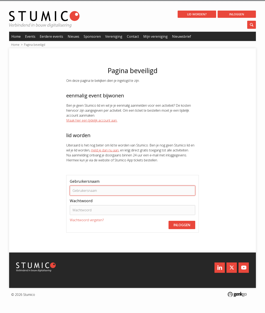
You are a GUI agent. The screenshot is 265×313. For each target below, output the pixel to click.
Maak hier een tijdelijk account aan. (91, 120)
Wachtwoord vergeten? (87, 220)
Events (30, 36)
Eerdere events (51, 36)
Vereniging (113, 36)
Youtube (243, 267)
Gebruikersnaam (85, 181)
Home (16, 36)
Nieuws (73, 36)
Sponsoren (92, 36)
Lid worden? (197, 14)
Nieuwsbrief (181, 36)
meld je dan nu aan (105, 150)
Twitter (231, 267)
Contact (133, 36)
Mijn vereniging (155, 36)
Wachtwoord (81, 200)
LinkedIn (219, 267)
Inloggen (236, 14)
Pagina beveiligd (34, 45)
